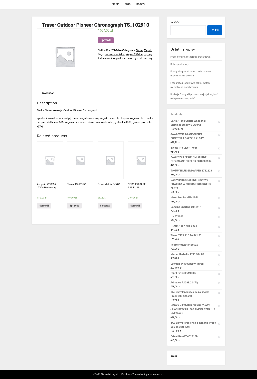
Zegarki (148, 50)
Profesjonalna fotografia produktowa (190, 56)
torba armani (110, 58)
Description (48, 93)
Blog (127, 4)
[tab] (48, 93)
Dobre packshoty (179, 64)
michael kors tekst (115, 54)
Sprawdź (106, 40)
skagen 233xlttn (136, 54)
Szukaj (174, 21)
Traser (139, 50)
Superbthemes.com (153, 374)
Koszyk (140, 4)
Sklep (115, 4)
